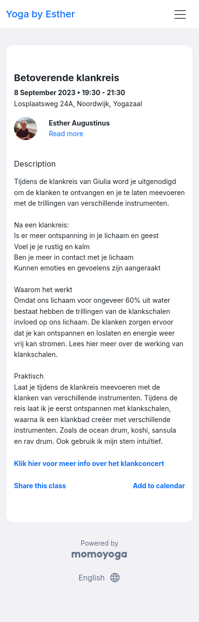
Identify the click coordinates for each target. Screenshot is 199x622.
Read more (66, 133)
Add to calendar (159, 485)
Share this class (40, 485)
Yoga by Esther (40, 14)
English (99, 577)
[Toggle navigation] (180, 14)
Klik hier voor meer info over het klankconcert (89, 463)
